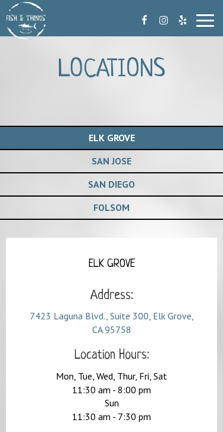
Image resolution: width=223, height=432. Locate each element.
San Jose (111, 161)
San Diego (111, 184)
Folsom (111, 207)
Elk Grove (112, 138)
